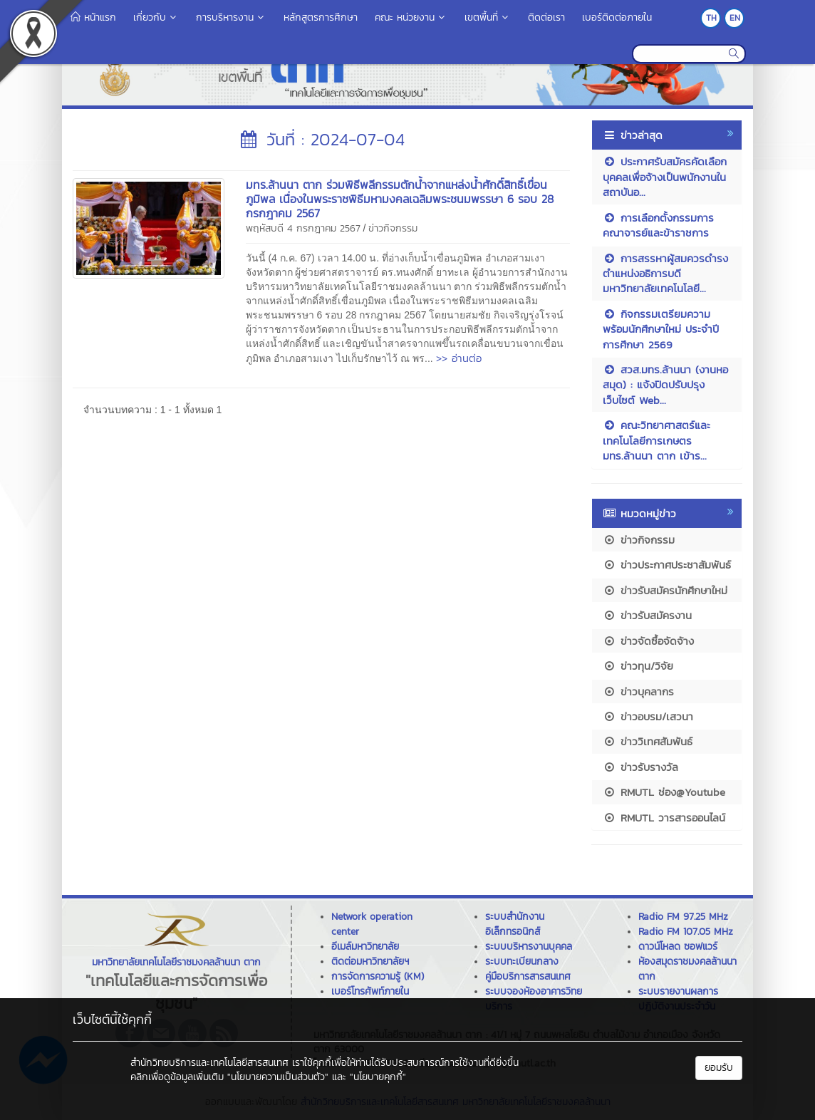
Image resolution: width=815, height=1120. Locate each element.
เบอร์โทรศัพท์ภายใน (370, 991)
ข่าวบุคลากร (638, 691)
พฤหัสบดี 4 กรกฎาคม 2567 (303, 228)
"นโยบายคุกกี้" (378, 1076)
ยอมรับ (719, 1067)
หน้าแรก (93, 17)
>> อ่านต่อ (459, 358)
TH (711, 17)
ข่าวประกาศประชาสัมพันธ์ (667, 564)
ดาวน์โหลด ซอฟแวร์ (677, 946)
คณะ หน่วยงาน (411, 17)
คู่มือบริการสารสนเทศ (528, 976)
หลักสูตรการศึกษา (321, 17)
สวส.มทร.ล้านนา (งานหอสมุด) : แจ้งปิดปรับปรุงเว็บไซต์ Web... (665, 384)
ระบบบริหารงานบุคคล (528, 946)
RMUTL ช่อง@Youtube (664, 792)
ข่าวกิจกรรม (392, 228)
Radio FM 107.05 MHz (685, 931)
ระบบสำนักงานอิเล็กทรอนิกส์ (514, 924)
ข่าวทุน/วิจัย (638, 666)
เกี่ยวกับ (156, 17)
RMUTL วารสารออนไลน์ (664, 817)
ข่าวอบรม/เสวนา (648, 716)
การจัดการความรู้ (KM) (377, 976)
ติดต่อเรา (546, 17)
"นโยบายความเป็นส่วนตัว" (277, 1076)
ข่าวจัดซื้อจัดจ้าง (648, 641)
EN (735, 17)
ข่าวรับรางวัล (640, 767)
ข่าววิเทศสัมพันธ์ (647, 741)
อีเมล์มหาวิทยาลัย (365, 946)
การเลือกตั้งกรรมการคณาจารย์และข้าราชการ (658, 225)
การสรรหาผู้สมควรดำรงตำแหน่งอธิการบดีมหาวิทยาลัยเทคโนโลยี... (665, 273)
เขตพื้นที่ (487, 17)
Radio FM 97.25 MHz (683, 916)
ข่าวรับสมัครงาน (647, 615)
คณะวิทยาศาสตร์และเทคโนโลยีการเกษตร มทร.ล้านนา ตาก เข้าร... (656, 440)
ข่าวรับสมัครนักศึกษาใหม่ (665, 590)
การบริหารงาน (231, 17)
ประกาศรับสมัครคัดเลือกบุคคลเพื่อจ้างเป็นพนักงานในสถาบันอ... (665, 176)
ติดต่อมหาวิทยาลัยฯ (370, 961)
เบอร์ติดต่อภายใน (617, 17)
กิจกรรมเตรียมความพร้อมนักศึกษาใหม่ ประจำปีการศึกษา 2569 (661, 329)
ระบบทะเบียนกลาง (522, 961)
